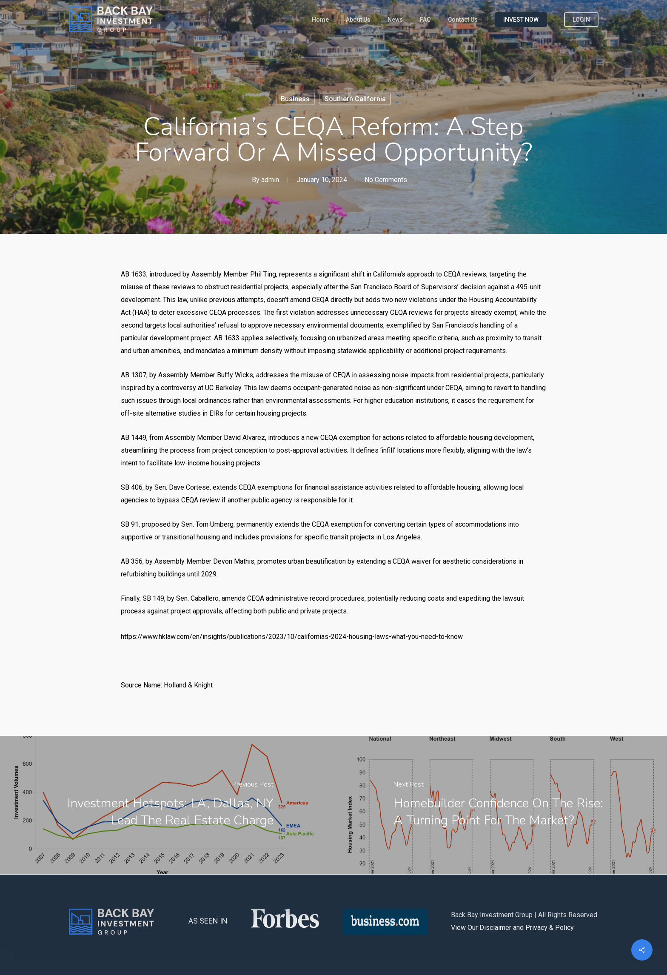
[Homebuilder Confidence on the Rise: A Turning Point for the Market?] (500, 805)
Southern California (355, 99)
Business (295, 99)
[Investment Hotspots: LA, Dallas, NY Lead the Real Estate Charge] (167, 805)
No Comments (386, 180)
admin (270, 180)
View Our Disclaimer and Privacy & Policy (512, 928)
